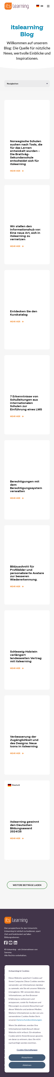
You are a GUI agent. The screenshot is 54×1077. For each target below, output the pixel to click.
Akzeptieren (27, 1057)
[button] (27, 885)
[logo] (15, 920)
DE (39, 6)
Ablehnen (27, 1065)
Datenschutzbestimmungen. (29, 1020)
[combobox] (39, 6)
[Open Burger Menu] (48, 6)
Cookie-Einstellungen (27, 1050)
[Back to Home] (16, 6)
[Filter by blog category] (27, 83)
